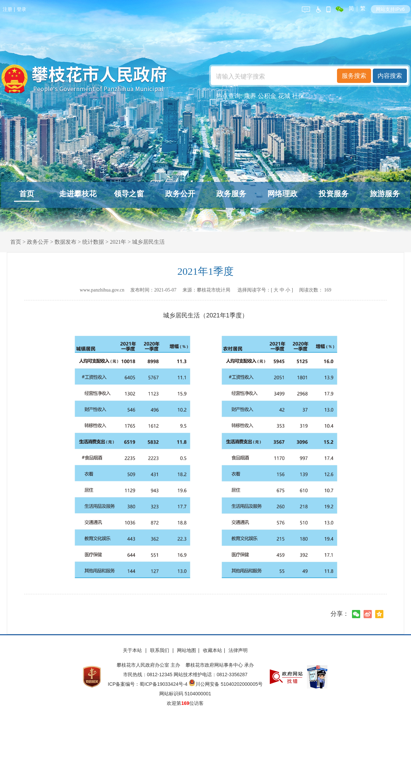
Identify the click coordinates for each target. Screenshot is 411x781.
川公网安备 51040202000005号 (226, 684)
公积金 (267, 96)
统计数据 (93, 242)
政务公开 (180, 193)
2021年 (118, 242)
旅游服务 (385, 193)
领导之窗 (129, 193)
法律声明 (238, 650)
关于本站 (133, 650)
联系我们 (160, 650)
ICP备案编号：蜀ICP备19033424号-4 (148, 684)
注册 (7, 9)
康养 (250, 96)
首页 (26, 193)
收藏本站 (212, 650)
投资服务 (334, 193)
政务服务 (231, 193)
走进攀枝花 (78, 193)
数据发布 (65, 242)
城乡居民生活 (148, 242)
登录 (21, 9)
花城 (284, 96)
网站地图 (186, 650)
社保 (298, 96)
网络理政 (282, 193)
